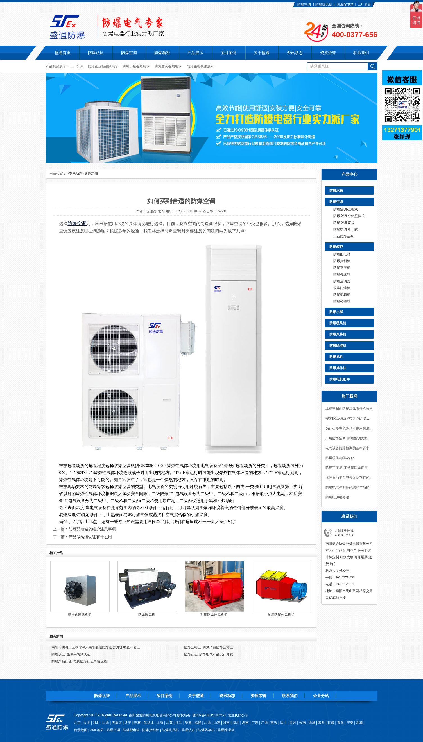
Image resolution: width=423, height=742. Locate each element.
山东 (217, 723)
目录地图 (80, 730)
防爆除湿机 (337, 346)
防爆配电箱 (345, 4)
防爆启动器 (341, 281)
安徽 (188, 723)
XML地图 (97, 730)
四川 (283, 723)
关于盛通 (196, 695)
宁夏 (350, 723)
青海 (340, 723)
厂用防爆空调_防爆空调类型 (346, 438)
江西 (207, 723)
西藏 (312, 723)
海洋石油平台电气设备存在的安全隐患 (349, 478)
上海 (160, 723)
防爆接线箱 (341, 274)
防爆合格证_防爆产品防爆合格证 (208, 647)
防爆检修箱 (341, 301)
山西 (105, 723)
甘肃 (330, 723)
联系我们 (290, 695)
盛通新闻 (91, 174)
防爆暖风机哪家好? (339, 458)
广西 (264, 723)
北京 (77, 723)
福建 (197, 723)
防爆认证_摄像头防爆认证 (70, 654)
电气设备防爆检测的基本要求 (347, 448)
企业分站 (321, 695)
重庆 (273, 723)
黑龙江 (149, 723)
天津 (86, 723)
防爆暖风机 (323, 4)
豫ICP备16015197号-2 (209, 715)
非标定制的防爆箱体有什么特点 (349, 409)
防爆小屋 (336, 312)
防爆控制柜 (341, 261)
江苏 (169, 723)
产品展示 (133, 695)
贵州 (292, 723)
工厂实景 (364, 4)
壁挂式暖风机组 (79, 615)
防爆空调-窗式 (344, 223)
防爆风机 (336, 357)
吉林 (137, 723)
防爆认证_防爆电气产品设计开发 (208, 654)
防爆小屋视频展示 (136, 66)
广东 (255, 723)
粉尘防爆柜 (341, 288)
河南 (226, 723)
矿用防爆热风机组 (213, 615)
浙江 (178, 723)
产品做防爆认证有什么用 (90, 537)
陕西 (321, 723)
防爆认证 (96, 52)
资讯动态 (75, 174)
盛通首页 (63, 52)
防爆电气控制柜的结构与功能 (347, 487)
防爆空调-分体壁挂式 (349, 216)
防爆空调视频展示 (168, 66)
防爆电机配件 (339, 379)
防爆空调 (304, 4)
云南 (302, 723)
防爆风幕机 (337, 334)
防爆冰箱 (336, 190)
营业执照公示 (238, 715)
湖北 (235, 723)
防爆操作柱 (337, 368)
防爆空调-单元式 (345, 230)
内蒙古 (117, 723)
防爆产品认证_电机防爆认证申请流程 (79, 661)
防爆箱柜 (336, 247)
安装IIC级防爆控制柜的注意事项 (349, 419)
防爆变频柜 (341, 295)
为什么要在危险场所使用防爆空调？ (349, 428)
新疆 (359, 723)
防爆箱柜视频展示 (200, 66)
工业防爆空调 (343, 236)
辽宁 (128, 723)
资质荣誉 (258, 695)
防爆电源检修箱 (337, 497)
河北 (96, 723)
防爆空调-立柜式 (345, 209)
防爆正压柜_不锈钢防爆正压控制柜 (349, 468)
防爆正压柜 (341, 268)
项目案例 (164, 695)
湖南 (245, 723)
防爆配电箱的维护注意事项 (92, 529)
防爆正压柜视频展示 (103, 66)
